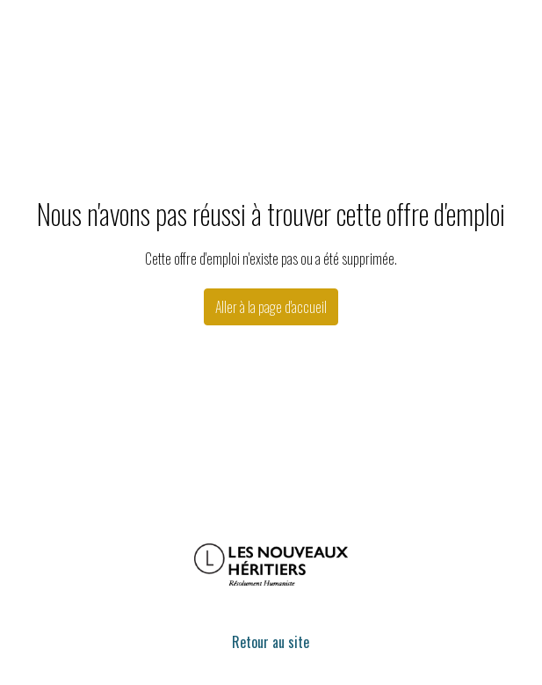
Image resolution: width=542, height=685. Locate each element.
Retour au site (270, 641)
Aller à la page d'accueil (271, 306)
